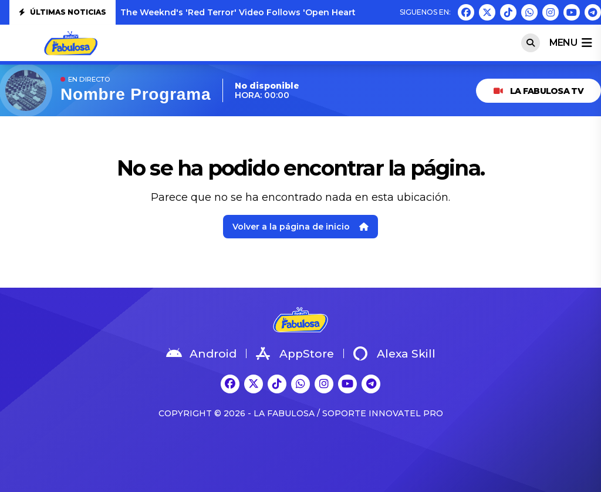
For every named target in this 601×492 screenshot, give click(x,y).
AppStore (295, 353)
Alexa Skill (394, 353)
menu (570, 43)
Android (201, 353)
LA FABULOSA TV (538, 91)
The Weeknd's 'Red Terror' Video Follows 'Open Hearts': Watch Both (269, 12)
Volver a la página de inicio (300, 226)
